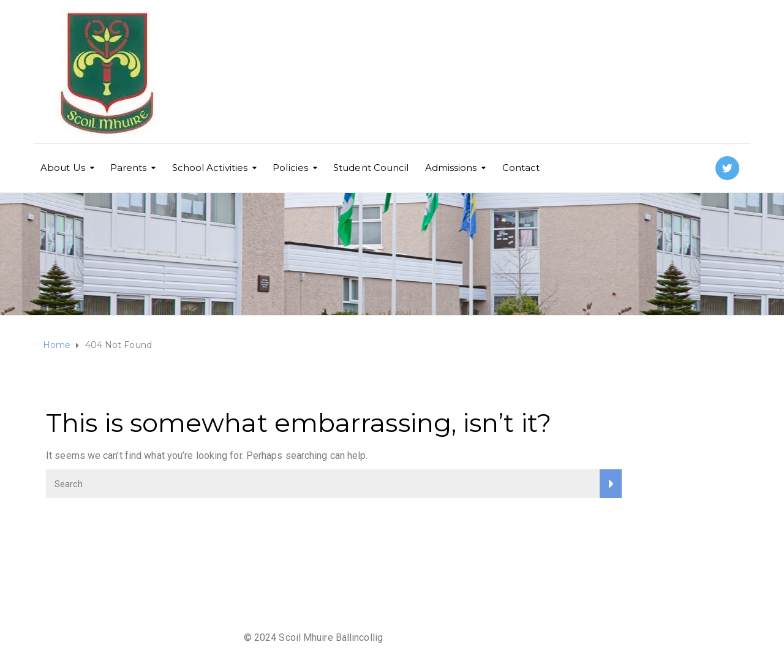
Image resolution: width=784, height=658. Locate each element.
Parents (128, 167)
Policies (290, 167)
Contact (521, 167)
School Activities (210, 167)
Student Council (371, 167)
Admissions (451, 167)
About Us (62, 167)
